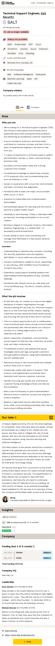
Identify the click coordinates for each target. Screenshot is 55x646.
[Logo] (8, 3)
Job (19, 107)
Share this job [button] (9, 631)
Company (32, 107)
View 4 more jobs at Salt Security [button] (18, 635)
